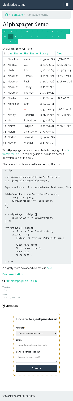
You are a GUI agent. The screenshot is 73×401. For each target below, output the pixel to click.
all (5, 31)
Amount (20, 328)
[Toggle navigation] (67, 4)
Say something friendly (28, 352)
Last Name (15, 53)
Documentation (12, 274)
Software (17, 14)
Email (18, 340)
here (49, 268)
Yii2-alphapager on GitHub (21, 280)
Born (43, 53)
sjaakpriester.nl (14, 4)
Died (59, 53)
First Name (31, 53)
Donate (36, 368)
